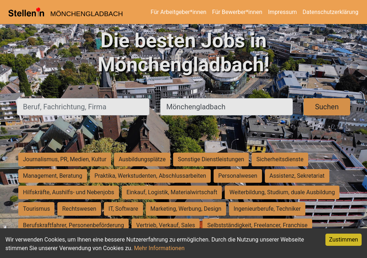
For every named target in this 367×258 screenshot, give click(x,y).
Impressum (282, 12)
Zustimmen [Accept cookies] (343, 239)
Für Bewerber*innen (237, 12)
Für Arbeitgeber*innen (178, 12)
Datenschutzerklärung (330, 12)
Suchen (327, 106)
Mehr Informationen (159, 248)
